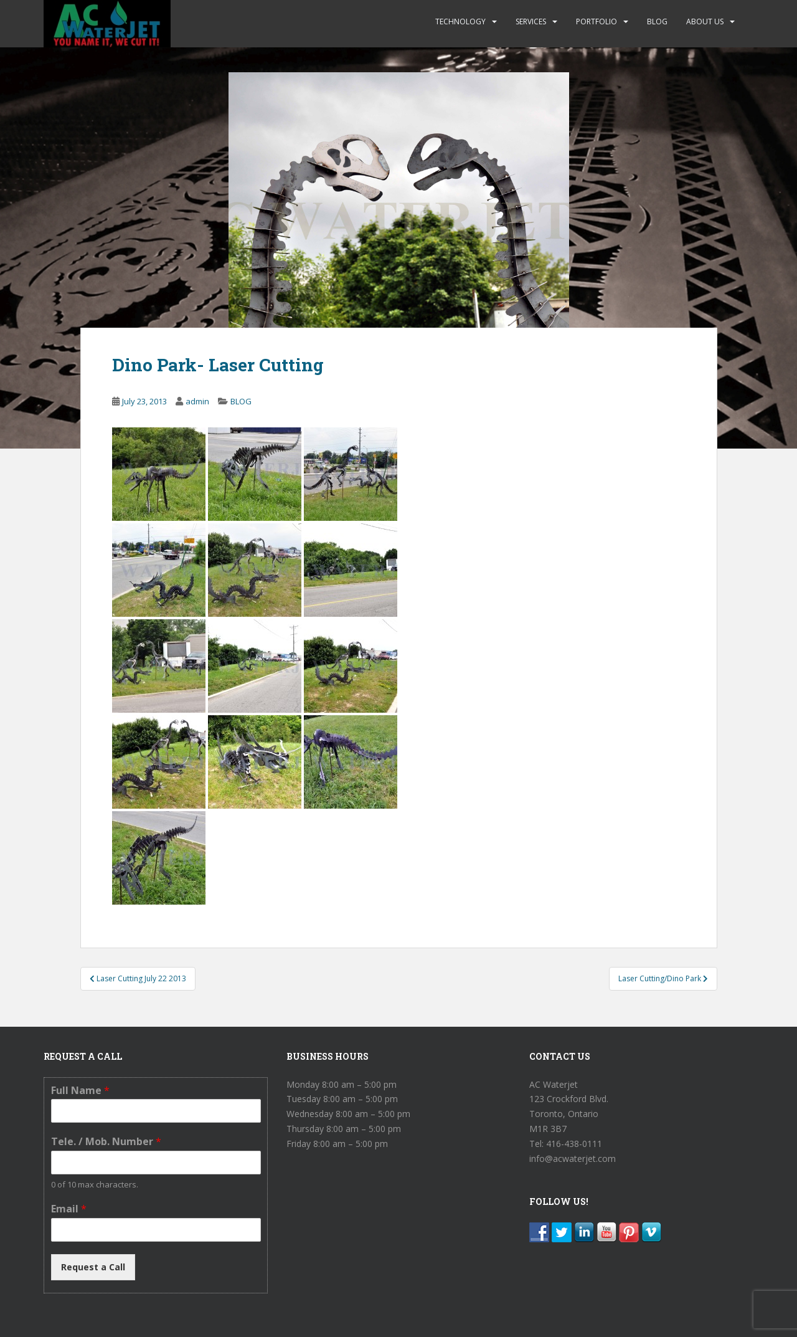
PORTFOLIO (596, 21)
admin (197, 401)
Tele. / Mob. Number (106, 1141)
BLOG (657, 21)
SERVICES (531, 21)
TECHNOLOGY (460, 21)
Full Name (80, 1090)
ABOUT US (705, 21)
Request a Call (93, 1267)
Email (69, 1209)
